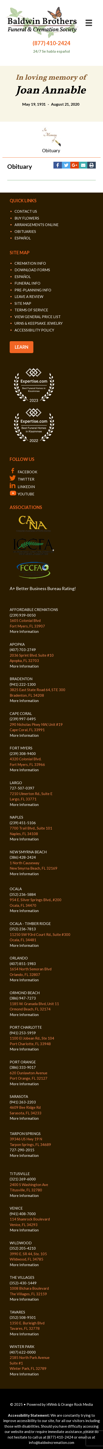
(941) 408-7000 (23, 1214)
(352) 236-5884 (23, 894)
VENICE (16, 1208)
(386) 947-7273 (23, 998)
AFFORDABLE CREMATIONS (34, 609)
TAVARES (17, 1312)
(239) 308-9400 (23, 753)
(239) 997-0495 (23, 719)
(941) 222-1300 (23, 684)
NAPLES (16, 817)
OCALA (16, 889)
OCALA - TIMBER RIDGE (30, 923)
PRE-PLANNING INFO (33, 290)
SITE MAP (23, 303)
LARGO (16, 782)
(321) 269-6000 (23, 1179)
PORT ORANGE (23, 1062)
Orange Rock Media (77, 1404)
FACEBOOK (23, 472)
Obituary (51, 150)
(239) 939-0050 (23, 615)
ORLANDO (19, 958)
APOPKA (17, 644)
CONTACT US (26, 211)
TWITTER (22, 479)
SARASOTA (19, 1096)
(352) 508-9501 (23, 1317)
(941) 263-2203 (23, 1102)
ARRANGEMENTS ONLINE (37, 224)
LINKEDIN (22, 486)
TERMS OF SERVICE (31, 310)
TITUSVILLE (20, 1173)
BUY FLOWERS (27, 218)
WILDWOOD (21, 1243)
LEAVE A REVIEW (29, 296)
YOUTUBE (22, 494)
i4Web (52, 1404)
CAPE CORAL (21, 713)
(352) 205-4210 (23, 1248)
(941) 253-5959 (23, 1033)
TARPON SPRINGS (25, 1133)
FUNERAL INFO (27, 283)
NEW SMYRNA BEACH (28, 852)
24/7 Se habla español (51, 51)
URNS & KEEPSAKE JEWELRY (39, 323)
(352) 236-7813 (23, 929)
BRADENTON (21, 679)
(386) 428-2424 (23, 857)
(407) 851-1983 (23, 963)
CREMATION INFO (30, 263)
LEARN (21, 347)
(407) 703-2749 (23, 649)
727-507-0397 (22, 788)
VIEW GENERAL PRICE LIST (38, 316)
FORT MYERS (21, 748)
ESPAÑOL (23, 238)
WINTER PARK (22, 1346)
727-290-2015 (22, 1150)
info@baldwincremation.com (51, 1442)
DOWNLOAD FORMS (32, 270)
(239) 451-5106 (23, 823)
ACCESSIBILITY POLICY (34, 330)
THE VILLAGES (22, 1277)
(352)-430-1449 (23, 1283)
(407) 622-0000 (23, 1352)
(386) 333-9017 (23, 1067)
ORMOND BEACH (25, 993)
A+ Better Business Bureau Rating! (43, 588)
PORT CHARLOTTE (26, 1027)
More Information (24, 631)
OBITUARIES (25, 231)
